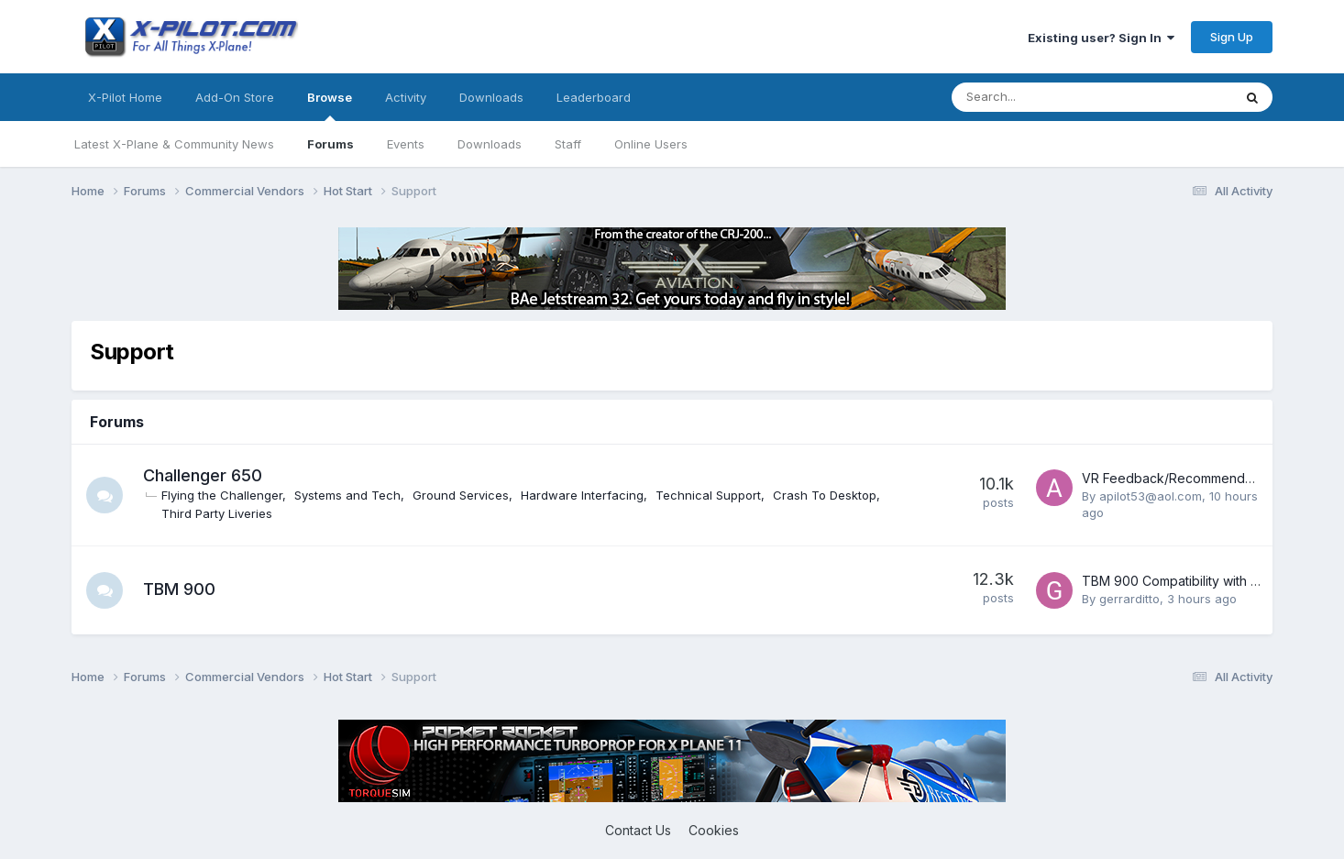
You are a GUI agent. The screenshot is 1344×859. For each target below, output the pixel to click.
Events (405, 144)
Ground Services (461, 495)
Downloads (489, 144)
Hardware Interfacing (582, 495)
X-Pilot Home (125, 97)
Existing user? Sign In (1101, 37)
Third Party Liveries (216, 513)
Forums (330, 144)
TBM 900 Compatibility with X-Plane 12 (1198, 581)
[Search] (1044, 97)
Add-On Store (234, 97)
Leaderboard (593, 97)
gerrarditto (1129, 598)
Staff (568, 144)
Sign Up (1231, 36)
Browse (329, 105)
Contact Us (638, 830)
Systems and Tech (347, 495)
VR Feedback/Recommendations (1181, 478)
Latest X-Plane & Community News (174, 144)
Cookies (714, 830)
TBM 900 (179, 589)
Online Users (651, 144)
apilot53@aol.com (1150, 496)
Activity (405, 97)
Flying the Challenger (221, 495)
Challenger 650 (202, 475)
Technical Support (708, 495)
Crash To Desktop (824, 495)
